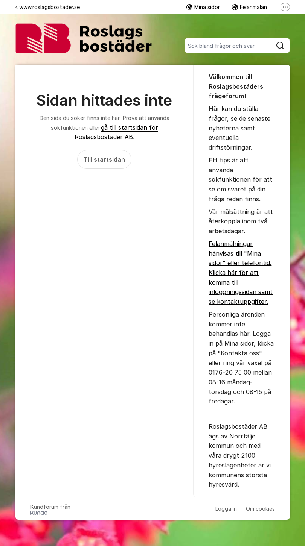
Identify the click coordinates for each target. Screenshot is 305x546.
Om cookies (260, 508)
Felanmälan (249, 7)
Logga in (226, 508)
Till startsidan (104, 159)
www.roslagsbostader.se (47, 7)
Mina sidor (203, 7)
